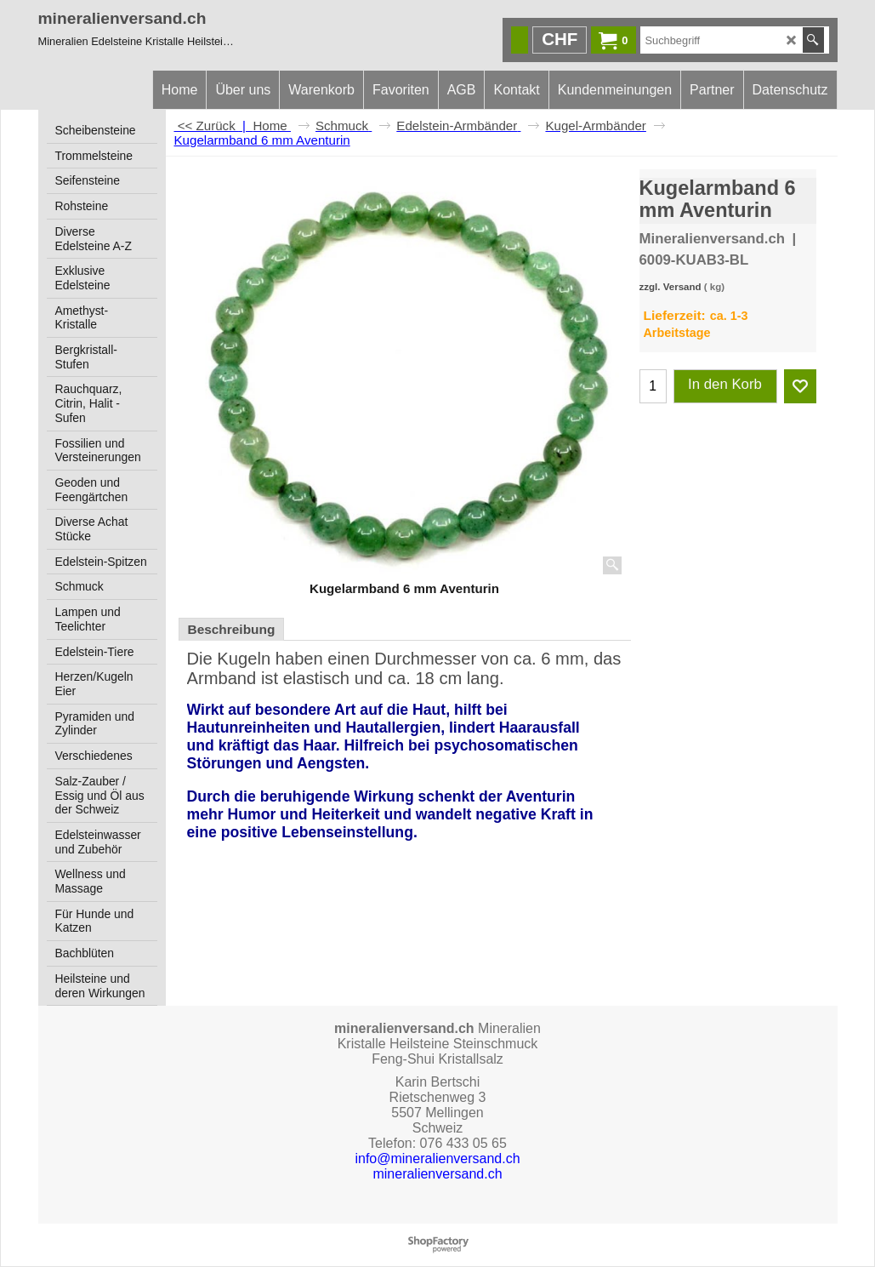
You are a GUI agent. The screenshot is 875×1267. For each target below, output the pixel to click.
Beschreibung (232, 629)
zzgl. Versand (670, 287)
